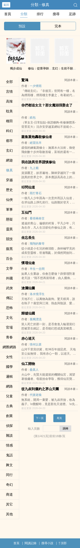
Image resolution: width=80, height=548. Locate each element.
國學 (9, 367)
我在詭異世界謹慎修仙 (38, 162)
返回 (6, 4)
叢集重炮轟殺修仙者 (36, 137)
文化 (9, 317)
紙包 (33, 117)
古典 (9, 406)
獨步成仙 (16, 68)
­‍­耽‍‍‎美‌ (9, 111)
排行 (40, 14)
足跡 (72, 14)
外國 (9, 278)
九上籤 (34, 168)
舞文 (9, 465)
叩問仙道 (28, 187)
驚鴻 (24, 80)
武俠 (9, 288)
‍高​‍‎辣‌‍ (9, 101)
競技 (9, 239)
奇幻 (9, 484)
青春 (9, 337)
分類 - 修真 (40, 5)
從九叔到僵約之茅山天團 (40, 389)
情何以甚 (36, 344)
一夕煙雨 (36, 86)
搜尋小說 (47, 543)
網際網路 (9, 347)
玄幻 (9, 150)
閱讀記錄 (30, 543)
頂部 (62, 543)
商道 (9, 494)
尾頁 (59, 418)
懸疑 (9, 219)
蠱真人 (34, 369)
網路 (9, 386)
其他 (9, 514)
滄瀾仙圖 (28, 288)
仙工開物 (28, 364)
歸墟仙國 (28, 313)
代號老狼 (36, 395)
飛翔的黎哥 (37, 243)
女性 (9, 357)
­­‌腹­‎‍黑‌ (9, 249)
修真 (9, 170)
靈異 (9, 229)
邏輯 (9, 376)
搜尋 (56, 14)
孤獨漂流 (36, 319)
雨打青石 (36, 193)
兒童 (9, 396)
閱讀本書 (71, 80)
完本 (58, 26)
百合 (9, 258)
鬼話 (9, 455)
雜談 (9, 435)
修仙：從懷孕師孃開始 (43, 68)
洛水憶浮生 (37, 294)
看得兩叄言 (37, 218)
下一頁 (40, 418)
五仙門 (26, 212)
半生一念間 (37, 268)
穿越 (9, 180)
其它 (9, 504)
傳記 (9, 298)
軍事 (9, 209)
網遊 (9, 160)
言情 (9, 91)
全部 (9, 82)
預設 (22, 26)
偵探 (9, 426)
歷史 (9, 190)
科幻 (9, 131)
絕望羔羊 (36, 142)
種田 (9, 121)
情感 (9, 445)
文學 (9, 268)
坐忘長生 (28, 237)
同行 (9, 475)
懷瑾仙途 (28, 263)
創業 (9, 416)
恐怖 (9, 308)
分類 (23, 14)
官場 (9, 327)
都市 (9, 141)
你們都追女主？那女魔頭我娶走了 (47, 105)
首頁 (7, 14)
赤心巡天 (28, 338)
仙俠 (9, 199)
